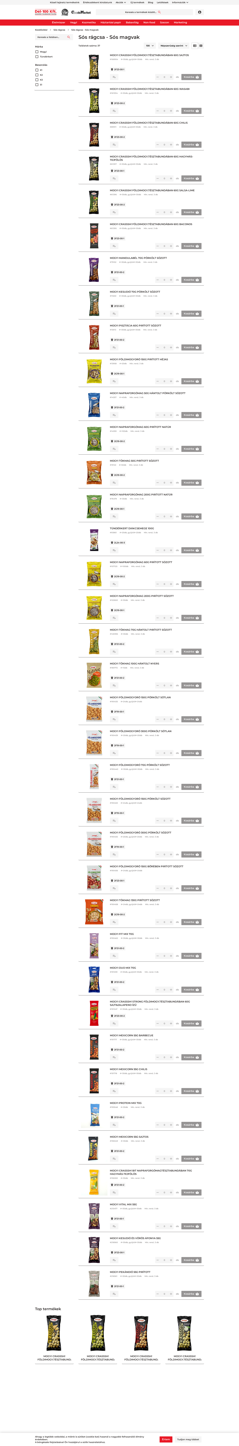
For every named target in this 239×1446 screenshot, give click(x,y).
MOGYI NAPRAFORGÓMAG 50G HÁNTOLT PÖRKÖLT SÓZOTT (147, 393)
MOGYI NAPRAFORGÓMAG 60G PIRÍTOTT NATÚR (140, 427)
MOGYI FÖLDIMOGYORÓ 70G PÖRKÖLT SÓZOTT (140, 765)
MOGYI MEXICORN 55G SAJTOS (129, 1136)
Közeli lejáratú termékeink (64, 2)
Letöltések (162, 2)
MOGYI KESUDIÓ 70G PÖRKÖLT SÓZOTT (135, 291)
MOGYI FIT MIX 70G (122, 934)
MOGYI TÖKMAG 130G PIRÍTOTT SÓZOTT (135, 900)
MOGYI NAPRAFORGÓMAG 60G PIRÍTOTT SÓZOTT (141, 562)
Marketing (180, 22)
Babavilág (132, 22)
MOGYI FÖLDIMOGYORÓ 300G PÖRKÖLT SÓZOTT (140, 832)
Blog (150, 2)
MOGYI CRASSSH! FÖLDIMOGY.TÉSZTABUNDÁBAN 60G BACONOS (151, 224)
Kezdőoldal (41, 29)
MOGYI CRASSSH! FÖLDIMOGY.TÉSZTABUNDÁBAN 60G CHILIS (149, 122)
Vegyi (73, 22)
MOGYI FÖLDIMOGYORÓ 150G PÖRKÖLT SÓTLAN (140, 697)
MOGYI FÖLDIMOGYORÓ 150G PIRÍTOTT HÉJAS (139, 359)
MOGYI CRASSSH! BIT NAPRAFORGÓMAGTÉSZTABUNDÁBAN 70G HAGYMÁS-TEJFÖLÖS (151, 1172)
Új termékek (137, 2)
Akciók (119, 2)
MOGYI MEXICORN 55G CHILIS (128, 1069)
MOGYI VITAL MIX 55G (123, 1204)
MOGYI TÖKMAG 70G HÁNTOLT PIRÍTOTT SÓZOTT (141, 629)
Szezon (164, 22)
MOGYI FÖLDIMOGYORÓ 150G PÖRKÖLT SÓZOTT (140, 798)
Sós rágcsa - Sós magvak (85, 29)
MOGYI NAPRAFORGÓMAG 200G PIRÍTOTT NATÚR (141, 494)
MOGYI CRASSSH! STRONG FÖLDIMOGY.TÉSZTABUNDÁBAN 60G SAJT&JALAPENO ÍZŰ (150, 1003)
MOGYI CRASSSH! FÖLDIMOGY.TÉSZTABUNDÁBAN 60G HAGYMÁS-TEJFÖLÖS (151, 158)
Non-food (149, 22)
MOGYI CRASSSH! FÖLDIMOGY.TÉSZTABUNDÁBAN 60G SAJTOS (149, 55)
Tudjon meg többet (188, 1439)
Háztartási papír (111, 22)
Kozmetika (89, 22)
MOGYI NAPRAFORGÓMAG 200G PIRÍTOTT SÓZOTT (142, 596)
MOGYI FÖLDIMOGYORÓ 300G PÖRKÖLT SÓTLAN (140, 731)
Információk (178, 2)
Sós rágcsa (59, 29)
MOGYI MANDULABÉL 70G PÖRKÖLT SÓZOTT (138, 258)
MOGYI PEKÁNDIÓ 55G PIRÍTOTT (130, 1272)
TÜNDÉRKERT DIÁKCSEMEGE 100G (132, 528)
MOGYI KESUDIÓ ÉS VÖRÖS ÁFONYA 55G (135, 1238)
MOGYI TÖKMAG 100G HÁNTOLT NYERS (134, 663)
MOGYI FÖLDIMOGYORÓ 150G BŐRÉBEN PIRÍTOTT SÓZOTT (146, 866)
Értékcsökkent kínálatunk (97, 2)
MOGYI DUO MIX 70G (123, 967)
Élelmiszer (58, 22)
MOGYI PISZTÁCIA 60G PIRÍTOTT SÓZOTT (135, 325)
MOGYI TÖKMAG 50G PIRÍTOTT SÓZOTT (134, 460)
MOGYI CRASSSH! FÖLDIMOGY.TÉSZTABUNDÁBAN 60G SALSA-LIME (152, 190)
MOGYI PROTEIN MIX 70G (126, 1103)
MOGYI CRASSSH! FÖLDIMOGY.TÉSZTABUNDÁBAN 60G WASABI (150, 89)
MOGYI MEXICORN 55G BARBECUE (131, 1035)
